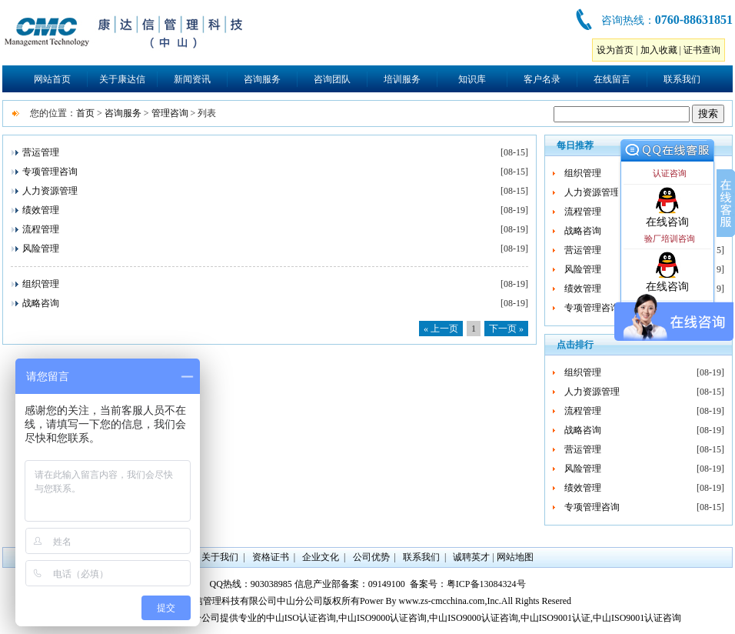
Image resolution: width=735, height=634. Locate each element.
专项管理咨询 (50, 171)
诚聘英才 (471, 557)
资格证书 (270, 557)
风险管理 (40, 248)
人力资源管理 (50, 190)
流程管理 (40, 229)
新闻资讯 (192, 79)
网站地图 (515, 557)
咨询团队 (332, 79)
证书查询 (701, 50)
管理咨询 (169, 113)
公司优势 (371, 557)
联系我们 (681, 79)
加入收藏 (658, 50)
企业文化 (320, 557)
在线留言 (612, 79)
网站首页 (52, 79)
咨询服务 (262, 79)
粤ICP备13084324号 (486, 584)
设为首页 (615, 50)
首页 (85, 113)
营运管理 (40, 152)
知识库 (472, 79)
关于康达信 (122, 79)
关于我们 (219, 557)
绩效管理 (40, 210)
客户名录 (542, 79)
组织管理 (40, 284)
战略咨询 (40, 303)
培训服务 (402, 79)
